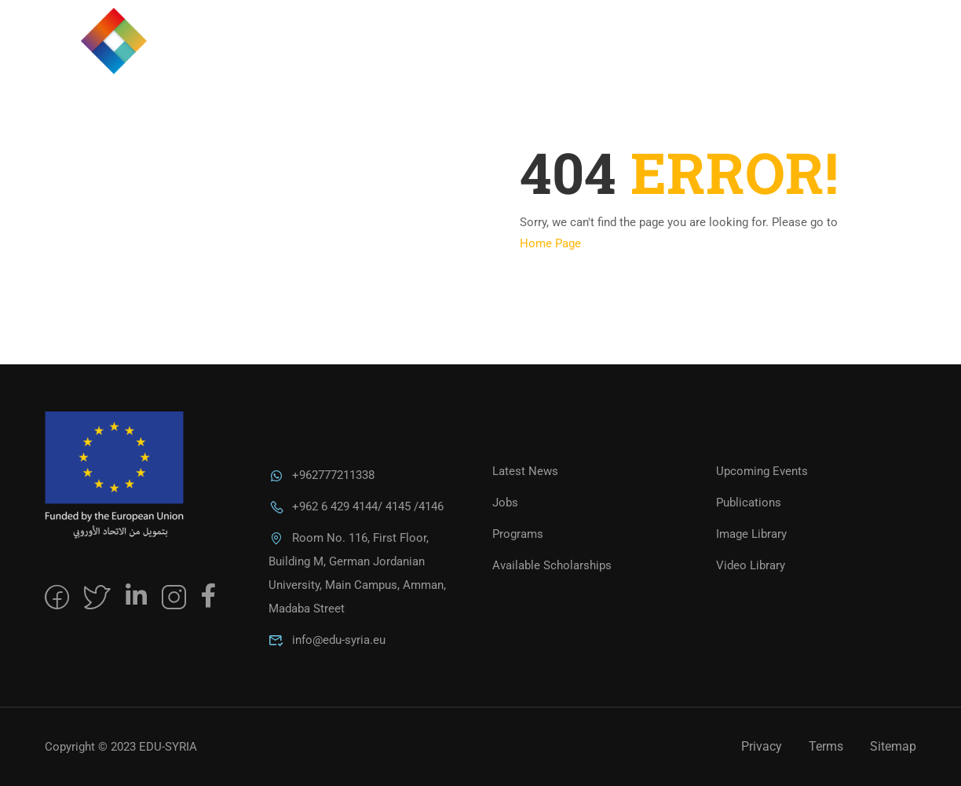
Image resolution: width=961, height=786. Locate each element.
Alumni (795, 58)
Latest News (525, 471)
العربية (869, 58)
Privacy (761, 746)
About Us (546, 58)
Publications (748, 502)
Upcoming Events (762, 471)
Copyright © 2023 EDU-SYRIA (121, 747)
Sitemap (893, 746)
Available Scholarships (552, 565)
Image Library (751, 534)
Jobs (505, 502)
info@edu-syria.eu (327, 640)
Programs (640, 58)
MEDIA (723, 58)
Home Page (550, 243)
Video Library (750, 565)
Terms (826, 746)
